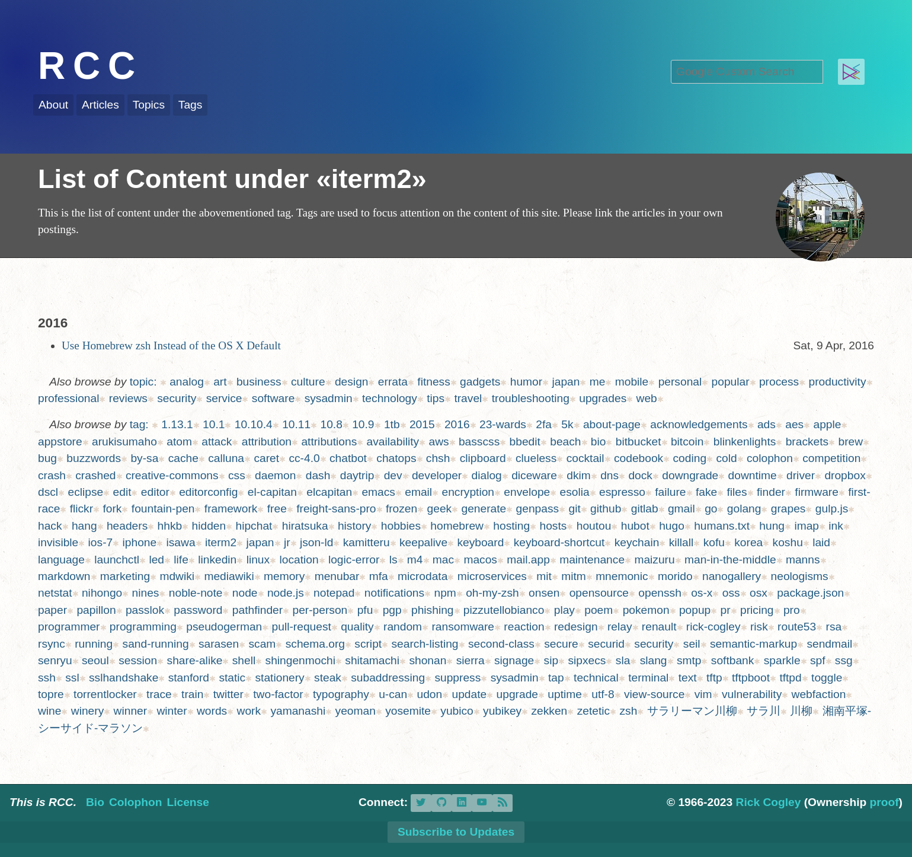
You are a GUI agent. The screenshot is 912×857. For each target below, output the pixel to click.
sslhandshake (123, 677)
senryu (55, 660)
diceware (534, 475)
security (176, 398)
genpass (537, 508)
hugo (671, 526)
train (192, 694)
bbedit (525, 441)
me (598, 381)
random (402, 626)
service (224, 398)
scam (262, 644)
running (94, 644)
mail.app (528, 559)
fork (112, 508)
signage (514, 660)
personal (680, 381)
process (779, 381)
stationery (280, 677)
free (277, 508)
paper (52, 610)
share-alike (195, 660)
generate (484, 508)
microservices (492, 576)
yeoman (355, 711)
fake (706, 492)
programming (143, 626)
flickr (81, 508)
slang (653, 660)
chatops (396, 458)
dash (318, 475)
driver (800, 475)
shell (243, 660)
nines (145, 593)
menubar (337, 576)
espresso (622, 492)
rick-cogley (713, 626)
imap (806, 526)
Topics (149, 104)
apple (827, 424)
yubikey (502, 711)
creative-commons (172, 475)
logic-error (353, 559)
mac (443, 559)
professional (68, 398)
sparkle (782, 660)
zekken (550, 711)
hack (50, 526)
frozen (401, 508)
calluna (226, 458)
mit (544, 576)
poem (598, 610)
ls (393, 559)
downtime (752, 475)
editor (155, 492)
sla (623, 660)
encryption (467, 492)
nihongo (102, 593)
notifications (394, 593)
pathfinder (257, 610)
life (181, 559)
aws (438, 441)
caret (266, 458)
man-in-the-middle (730, 559)
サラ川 (763, 711)
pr (726, 610)
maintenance (592, 559)
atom (179, 441)
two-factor (278, 694)
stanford (188, 677)
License (188, 802)
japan (566, 381)
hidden (209, 526)
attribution (267, 441)
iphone (140, 542)
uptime (565, 694)
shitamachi (372, 660)
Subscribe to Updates (456, 832)
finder (771, 492)
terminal (648, 677)
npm (445, 593)
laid (821, 542)
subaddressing (388, 677)
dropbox (844, 475)
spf (817, 660)
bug (47, 458)
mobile (632, 381)
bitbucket (638, 441)
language (61, 559)
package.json (810, 593)
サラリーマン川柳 (692, 711)
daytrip (357, 475)
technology (389, 398)
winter (171, 711)
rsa (834, 626)
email (418, 492)
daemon (275, 475)
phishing (432, 610)
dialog (487, 475)
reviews (128, 398)
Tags (190, 104)
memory (284, 576)
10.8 (331, 424)
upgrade (517, 694)
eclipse (85, 492)
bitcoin (687, 441)
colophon (770, 458)
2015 (422, 424)
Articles (100, 104)
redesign (576, 626)
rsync (51, 644)
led (156, 559)
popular (731, 381)
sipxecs (587, 660)
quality (357, 626)
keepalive (423, 542)
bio (598, 441)
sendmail (829, 644)
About (53, 104)
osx (758, 593)
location (298, 559)
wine (49, 711)
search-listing (424, 644)
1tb (392, 424)
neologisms (799, 576)
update (469, 694)
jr (287, 542)
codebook (638, 458)
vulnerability (752, 694)
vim (703, 694)
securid (606, 644)
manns (803, 559)
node (245, 593)
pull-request (301, 626)
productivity (837, 381)
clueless (536, 458)
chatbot (348, 458)
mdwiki (176, 576)
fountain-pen (163, 508)
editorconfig (208, 492)
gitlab (644, 508)
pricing (757, 610)
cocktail (585, 458)
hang (84, 526)
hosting (511, 526)
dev (393, 475)
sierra (470, 660)
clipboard (483, 458)
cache (183, 458)
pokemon (646, 610)
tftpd (790, 677)
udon (430, 694)
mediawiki (229, 576)
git (574, 508)
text (688, 677)
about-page (612, 424)
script (368, 644)
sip (551, 660)
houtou (594, 526)
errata (393, 381)
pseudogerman (224, 626)
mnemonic (622, 576)
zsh (628, 711)
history (355, 526)
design (352, 381)
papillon (96, 610)
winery (87, 711)
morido (675, 576)
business (258, 381)
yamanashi (297, 711)
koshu (788, 542)
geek (439, 508)
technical (596, 677)
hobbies (401, 526)
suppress (457, 677)
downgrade (690, 475)
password (198, 610)
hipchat (254, 526)
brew (851, 441)
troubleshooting (530, 398)
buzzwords (93, 458)
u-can (393, 694)
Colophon (135, 802)
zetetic (593, 711)
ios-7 (100, 542)
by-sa (144, 458)
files (737, 492)
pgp (392, 610)
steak (327, 677)
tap (556, 677)
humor (526, 381)
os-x (701, 593)
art (219, 381)
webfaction (819, 694)
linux (258, 559)
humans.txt (722, 526)
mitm (573, 576)
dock (640, 475)
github (605, 508)
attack (216, 441)
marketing (125, 576)
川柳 (801, 711)
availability (393, 441)
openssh (659, 593)
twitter (228, 694)
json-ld (317, 542)
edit (122, 492)
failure (670, 492)
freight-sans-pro (336, 508)
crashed (95, 475)
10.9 (363, 424)
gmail (681, 508)
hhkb (170, 526)
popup (695, 610)
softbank (732, 660)
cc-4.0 (304, 458)
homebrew (457, 526)
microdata (422, 576)
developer (437, 475)
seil (691, 644)
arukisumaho (124, 441)
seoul (95, 660)
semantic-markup (753, 644)
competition (831, 458)
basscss (479, 441)
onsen (544, 593)
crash (52, 475)
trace (159, 694)
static (232, 677)
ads (766, 424)
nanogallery (731, 576)
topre (51, 694)
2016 (457, 424)
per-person (319, 610)
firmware (817, 492)
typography (341, 694)
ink (835, 526)
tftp (714, 677)
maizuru (654, 559)
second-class (501, 644)
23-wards (502, 424)
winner (131, 711)
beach (565, 441)
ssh (47, 677)
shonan (427, 660)
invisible (58, 542)
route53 (796, 626)
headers (127, 526)
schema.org (315, 644)
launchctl (116, 559)
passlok (145, 610)
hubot (635, 526)
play (564, 610)
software (273, 398)
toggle (826, 677)
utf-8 (602, 694)
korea (748, 542)
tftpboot (751, 677)
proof (884, 802)
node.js (285, 593)
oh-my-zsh (492, 593)
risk (759, 626)
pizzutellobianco (504, 610)
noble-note (196, 593)
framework (231, 508)
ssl (72, 677)
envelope (527, 492)
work (249, 711)
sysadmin (329, 398)
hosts (553, 526)
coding (690, 458)
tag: (139, 424)
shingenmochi (300, 660)
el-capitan (272, 492)
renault (659, 626)
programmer (69, 626)
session (138, 660)
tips (435, 398)
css (236, 475)
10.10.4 (254, 424)
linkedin (217, 559)
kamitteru (366, 542)
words (212, 711)
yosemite (408, 711)
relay (619, 626)
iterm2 (220, 542)
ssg (844, 660)
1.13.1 (177, 424)
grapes (788, 508)
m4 (415, 559)
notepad (333, 593)
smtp (689, 660)
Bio (95, 802)
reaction (524, 626)
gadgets (480, 381)
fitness (433, 381)
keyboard (480, 542)
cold (726, 458)
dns (609, 475)
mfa (378, 576)
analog (186, 381)
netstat (55, 593)
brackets (807, 441)
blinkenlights (744, 441)
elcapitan (329, 492)
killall (681, 542)
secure (561, 644)
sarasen (219, 644)
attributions (329, 441)
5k (567, 424)
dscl (48, 492)
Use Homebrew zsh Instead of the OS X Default (171, 345)
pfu (365, 610)
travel (468, 398)
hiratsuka (305, 526)
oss (731, 593)
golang (744, 508)
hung (772, 526)
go (711, 508)
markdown (64, 576)
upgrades (602, 398)
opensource (599, 593)
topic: (143, 381)
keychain (637, 542)
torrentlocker (105, 694)
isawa (181, 542)
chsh (438, 458)
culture (308, 381)
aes (794, 424)
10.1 (214, 424)
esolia (575, 492)
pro (791, 610)
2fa (544, 424)
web (646, 398)
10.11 (296, 424)
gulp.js (831, 508)
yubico (456, 711)
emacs (378, 492)
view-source (654, 694)
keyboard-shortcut (559, 542)
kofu (714, 542)
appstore (60, 441)
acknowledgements (698, 424)
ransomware (462, 626)
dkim (579, 475)
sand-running (156, 644)
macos (480, 559)
